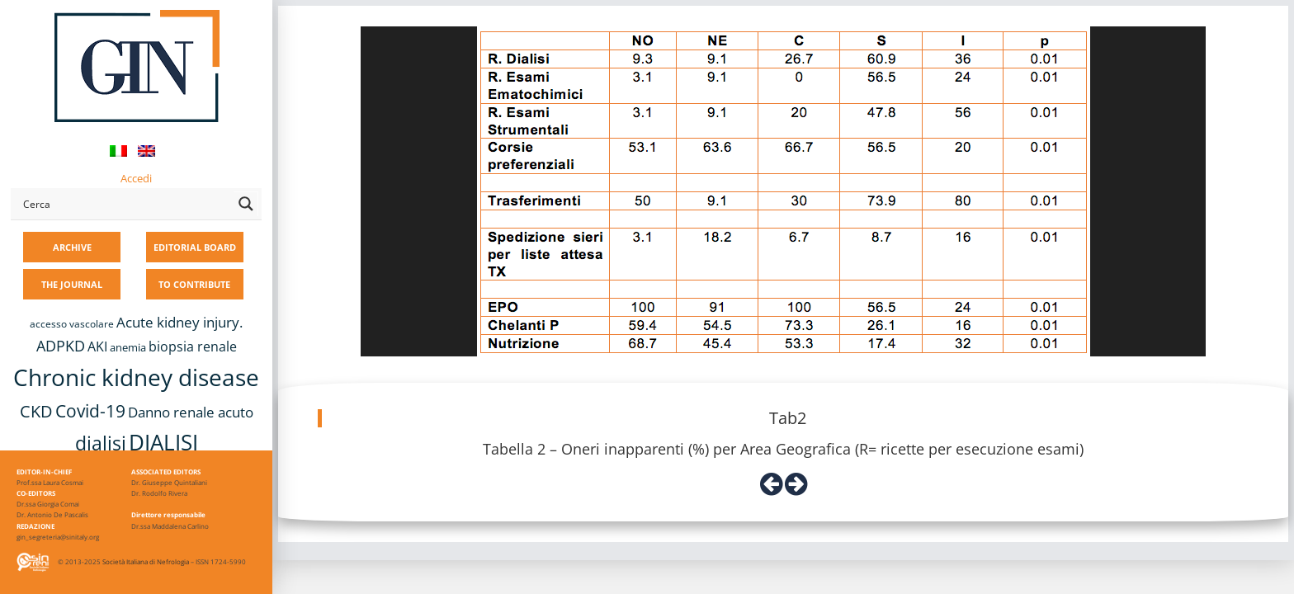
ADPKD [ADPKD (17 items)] (60, 346)
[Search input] (124, 204)
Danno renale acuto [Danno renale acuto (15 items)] (190, 412)
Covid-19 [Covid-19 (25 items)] (90, 410)
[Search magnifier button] (246, 203)
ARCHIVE (72, 247)
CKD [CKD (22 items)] (36, 411)
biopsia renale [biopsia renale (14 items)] (193, 346)
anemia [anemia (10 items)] (128, 347)
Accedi (136, 178)
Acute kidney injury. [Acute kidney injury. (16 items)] (179, 322)
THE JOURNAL (71, 284)
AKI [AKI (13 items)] (97, 346)
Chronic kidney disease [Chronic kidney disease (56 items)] (136, 377)
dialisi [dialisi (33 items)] (100, 443)
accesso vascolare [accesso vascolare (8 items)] (72, 324)
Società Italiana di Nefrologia (145, 561)
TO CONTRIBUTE (194, 284)
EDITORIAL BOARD (194, 247)
